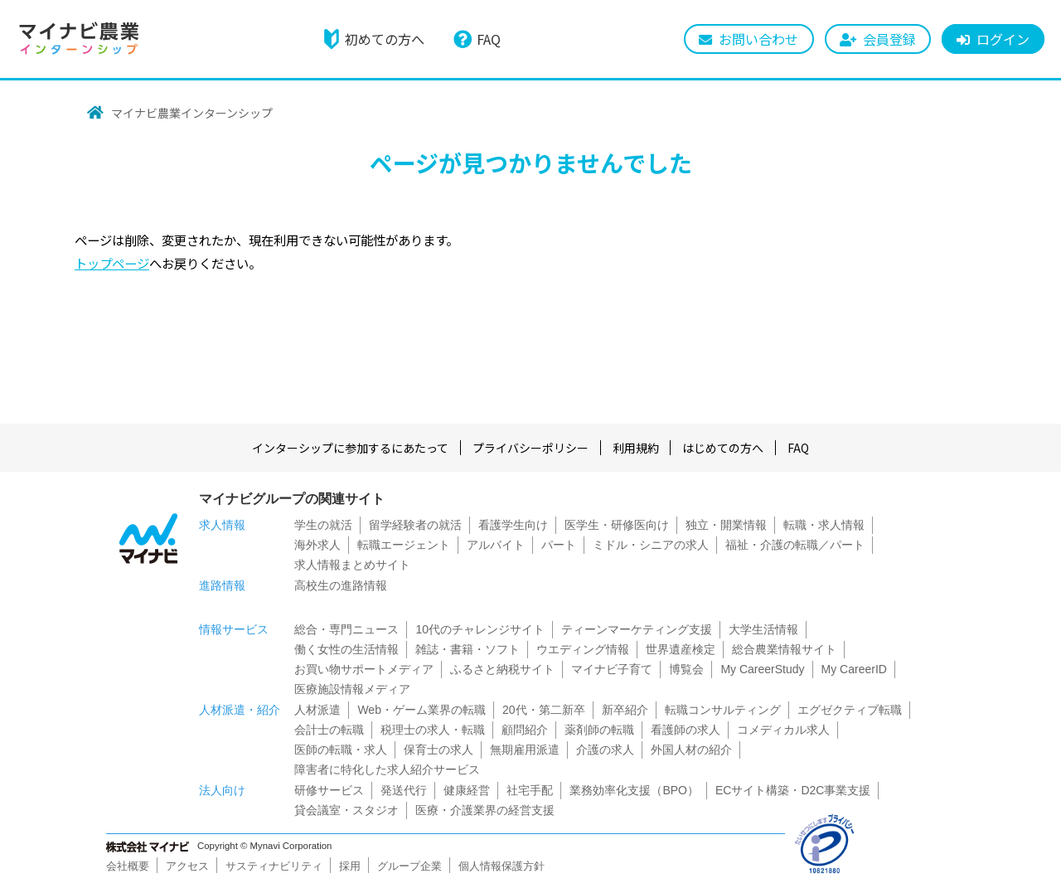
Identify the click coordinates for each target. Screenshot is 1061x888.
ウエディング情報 (582, 649)
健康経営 (466, 790)
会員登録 (889, 39)
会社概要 (127, 866)
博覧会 (686, 669)
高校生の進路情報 (340, 585)
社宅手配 (529, 790)
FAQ (489, 39)
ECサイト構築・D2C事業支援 (792, 790)
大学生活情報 (763, 629)
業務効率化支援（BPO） (634, 790)
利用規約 (636, 447)
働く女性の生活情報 (346, 649)
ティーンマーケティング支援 (636, 629)
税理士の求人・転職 (432, 729)
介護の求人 (605, 749)
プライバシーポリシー (530, 447)
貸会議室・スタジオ (346, 810)
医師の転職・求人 (340, 749)
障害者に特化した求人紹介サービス (387, 769)
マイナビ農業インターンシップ (192, 112)
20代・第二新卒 (543, 709)
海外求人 (317, 544)
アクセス (187, 866)
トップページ (112, 263)
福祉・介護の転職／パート (795, 544)
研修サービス (329, 790)
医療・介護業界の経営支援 (485, 810)
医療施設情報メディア (352, 689)
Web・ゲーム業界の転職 (421, 709)
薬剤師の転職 (599, 729)
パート (558, 544)
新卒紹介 (625, 709)
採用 (350, 866)
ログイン (1003, 39)
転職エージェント (403, 544)
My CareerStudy (762, 669)
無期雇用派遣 (525, 749)
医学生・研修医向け (616, 524)
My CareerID (854, 669)
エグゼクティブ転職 (849, 709)
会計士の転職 (329, 729)
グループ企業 (409, 866)
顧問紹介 (524, 729)
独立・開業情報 (726, 524)
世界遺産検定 (680, 649)
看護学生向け (513, 524)
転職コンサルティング (723, 709)
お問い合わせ (758, 39)
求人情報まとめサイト (352, 564)
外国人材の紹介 (691, 749)
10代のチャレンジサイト (480, 629)
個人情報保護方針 (501, 866)
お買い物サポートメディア (364, 669)
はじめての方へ (723, 447)
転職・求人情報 (824, 524)
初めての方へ (384, 39)
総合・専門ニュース (346, 629)
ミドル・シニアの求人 (651, 544)
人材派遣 (317, 709)
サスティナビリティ (273, 866)
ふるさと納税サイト (502, 669)
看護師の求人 (685, 729)
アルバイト (496, 544)
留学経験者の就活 (415, 524)
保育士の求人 (438, 749)
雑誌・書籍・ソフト (467, 649)
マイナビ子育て (611, 669)
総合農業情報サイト (784, 649)
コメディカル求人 (783, 729)
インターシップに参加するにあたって (350, 447)
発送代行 (403, 790)
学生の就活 (323, 524)
